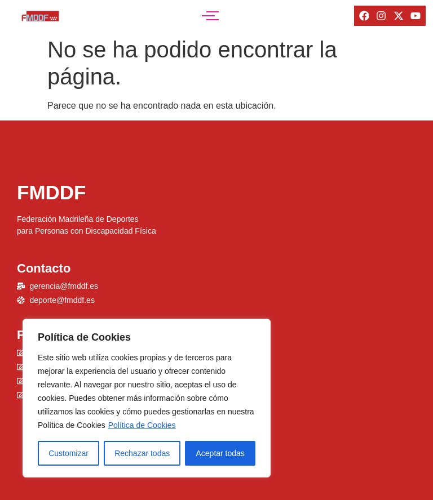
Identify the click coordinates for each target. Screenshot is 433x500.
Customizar (68, 453)
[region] (147, 398)
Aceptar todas (220, 453)
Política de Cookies (142, 425)
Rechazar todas (142, 453)
